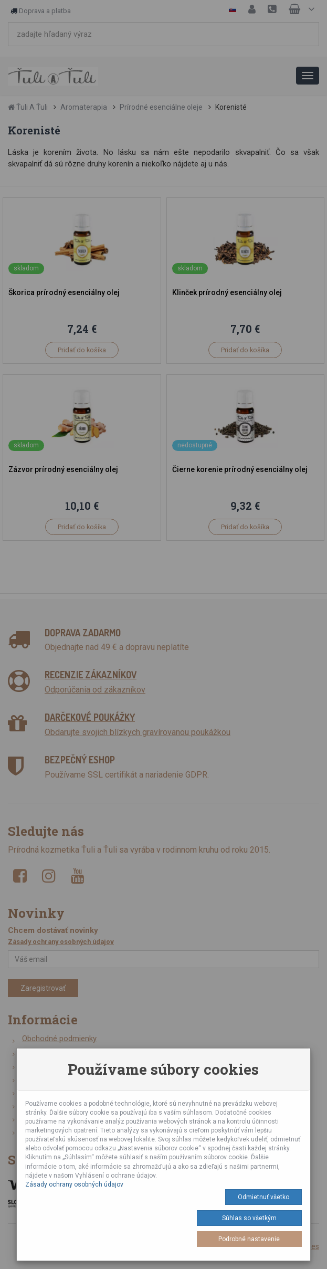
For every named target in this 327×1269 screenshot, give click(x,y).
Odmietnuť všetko (263, 1197)
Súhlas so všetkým (249, 1218)
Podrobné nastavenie (249, 1239)
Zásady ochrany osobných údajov (74, 1184)
